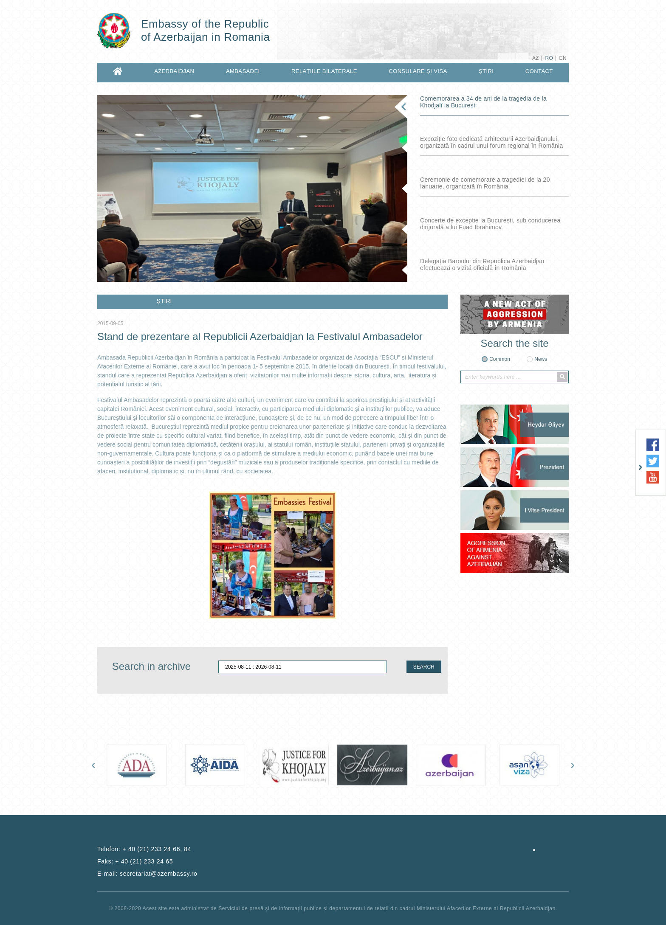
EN (563, 58)
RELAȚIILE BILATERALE (324, 71)
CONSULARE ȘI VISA (418, 71)
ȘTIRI (486, 71)
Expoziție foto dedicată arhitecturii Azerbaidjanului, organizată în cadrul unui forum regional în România (491, 142)
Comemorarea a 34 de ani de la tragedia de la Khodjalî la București (483, 102)
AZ (535, 58)
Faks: (135, 861)
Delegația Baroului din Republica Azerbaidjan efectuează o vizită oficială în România (482, 264)
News (540, 359)
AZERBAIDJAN (174, 71)
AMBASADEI (243, 71)
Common (499, 359)
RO (549, 58)
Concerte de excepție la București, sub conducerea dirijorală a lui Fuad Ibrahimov (490, 224)
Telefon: (144, 849)
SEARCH (424, 667)
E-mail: (147, 873)
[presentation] (93, 764)
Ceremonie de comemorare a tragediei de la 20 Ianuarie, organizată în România (485, 183)
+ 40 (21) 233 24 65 (144, 861)
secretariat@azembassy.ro (158, 873)
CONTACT (539, 71)
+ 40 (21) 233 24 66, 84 (156, 849)
